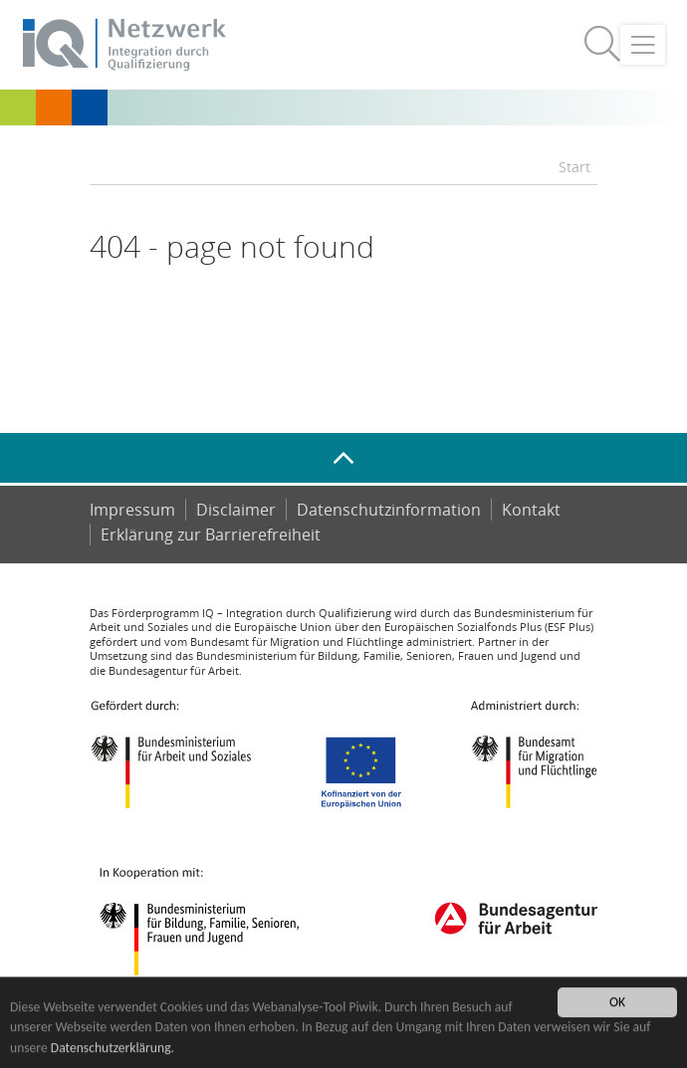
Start (574, 166)
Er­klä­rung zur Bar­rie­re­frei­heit (211, 534)
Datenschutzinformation (389, 510)
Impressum (132, 510)
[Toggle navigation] (642, 45)
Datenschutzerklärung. (112, 1048)
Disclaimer (236, 510)
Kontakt (531, 510)
